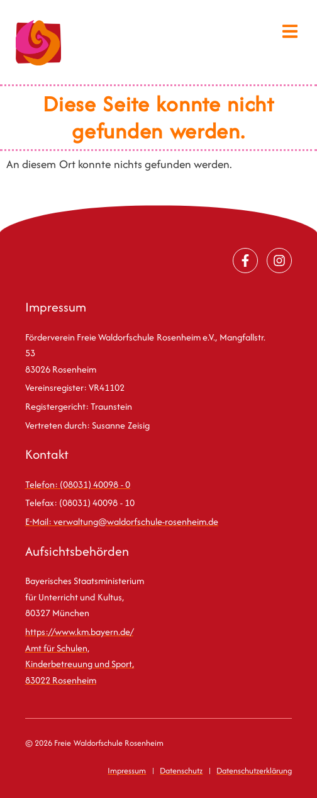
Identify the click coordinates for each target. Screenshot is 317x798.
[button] (290, 31)
